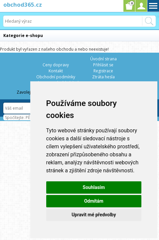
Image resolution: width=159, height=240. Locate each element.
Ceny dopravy (56, 65)
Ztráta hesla (103, 77)
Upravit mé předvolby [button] (94, 214)
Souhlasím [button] (94, 187)
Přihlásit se (103, 65)
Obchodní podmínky (55, 77)
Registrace (103, 71)
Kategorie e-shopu (23, 35)
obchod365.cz (22, 4)
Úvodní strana (103, 59)
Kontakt (56, 71)
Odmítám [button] (93, 201)
